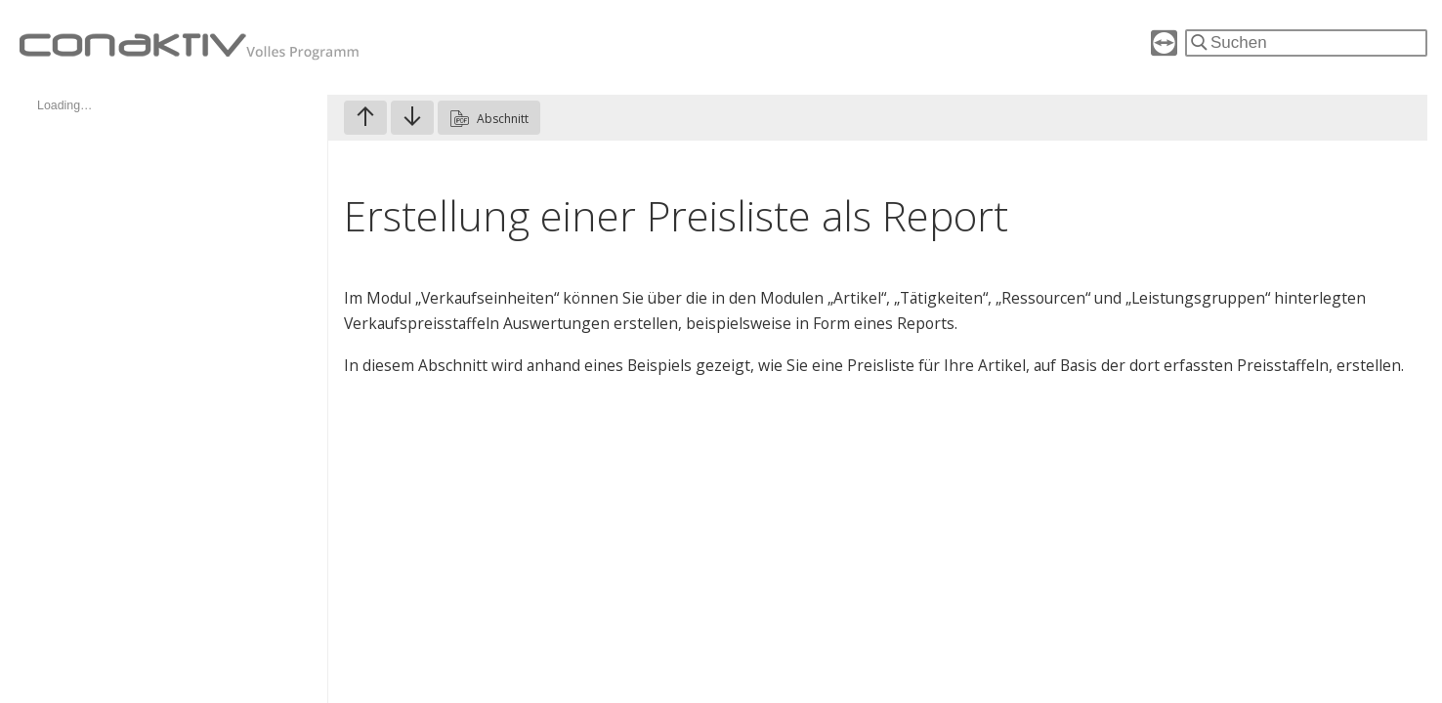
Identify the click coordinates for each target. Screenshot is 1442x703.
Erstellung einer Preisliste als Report (676, 215)
